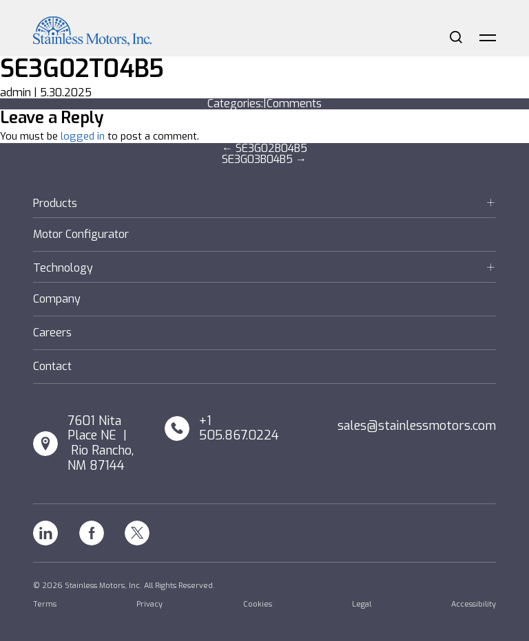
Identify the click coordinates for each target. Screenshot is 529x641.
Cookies (257, 604)
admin (15, 92)
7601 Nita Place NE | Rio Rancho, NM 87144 (101, 443)
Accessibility (473, 604)
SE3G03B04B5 (264, 159)
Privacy (149, 604)
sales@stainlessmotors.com (417, 425)
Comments (294, 103)
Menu (487, 37)
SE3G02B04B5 (264, 148)
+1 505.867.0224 (239, 429)
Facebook (91, 533)
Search (456, 37)
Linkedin (45, 533)
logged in (83, 136)
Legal (361, 604)
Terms (44, 604)
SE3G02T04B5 (82, 68)
